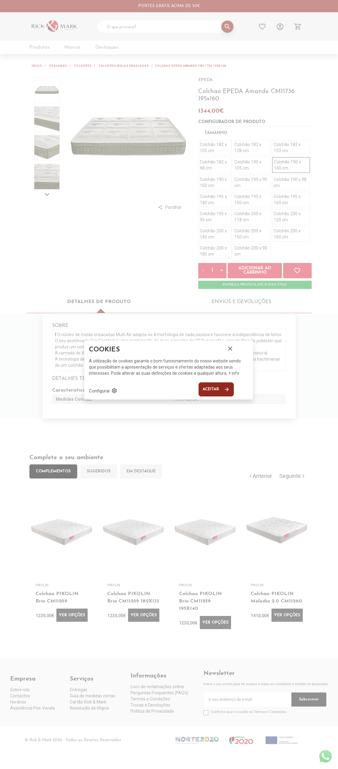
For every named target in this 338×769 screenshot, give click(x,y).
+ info (233, 373)
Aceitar (216, 389)
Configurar (103, 391)
